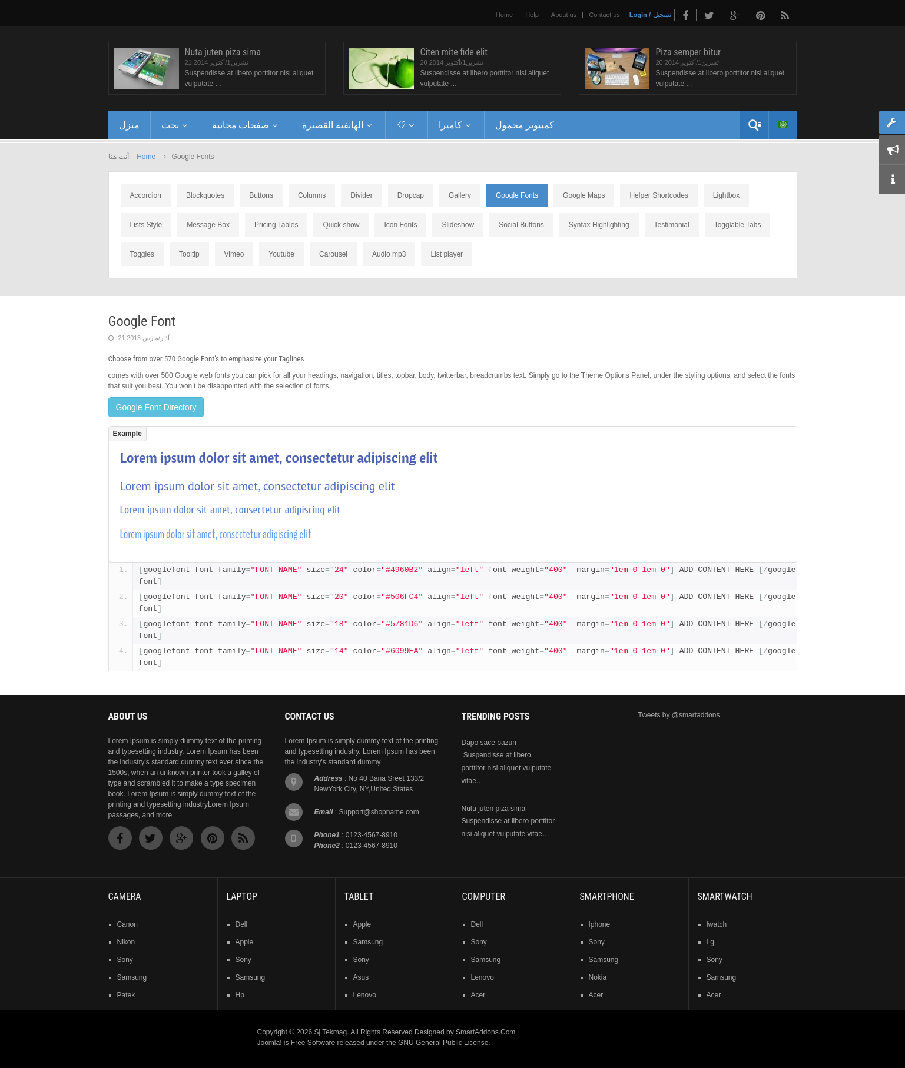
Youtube (281, 254)
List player (446, 254)
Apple (362, 924)
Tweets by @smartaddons (679, 715)
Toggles (142, 254)
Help (532, 14)
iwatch (717, 924)
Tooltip (189, 254)
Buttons (261, 195)
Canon (127, 924)
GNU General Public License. (444, 1043)
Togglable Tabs (737, 225)
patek (126, 995)
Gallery (460, 195)
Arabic (783, 124)
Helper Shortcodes (658, 195)
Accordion (145, 195)
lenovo (364, 995)
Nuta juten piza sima (223, 52)
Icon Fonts (400, 225)
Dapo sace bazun (489, 742)
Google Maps (584, 195)
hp (240, 995)
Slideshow (458, 225)
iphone (600, 924)
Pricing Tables (276, 225)
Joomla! (269, 1043)
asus (361, 977)
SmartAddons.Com (485, 1032)
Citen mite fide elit (454, 52)
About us (563, 14)
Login (638, 14)
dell (242, 924)
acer (478, 995)
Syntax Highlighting (599, 225)
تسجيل (662, 14)
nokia (598, 977)
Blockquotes (205, 195)
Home (504, 14)
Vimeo (234, 254)
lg (710, 942)
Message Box (208, 225)
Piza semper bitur (688, 52)
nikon (126, 942)
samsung (132, 977)
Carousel (333, 254)
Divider (361, 195)
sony (125, 960)
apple (245, 942)
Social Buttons (521, 225)
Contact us (604, 14)
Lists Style (146, 225)
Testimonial (671, 225)
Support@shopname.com (379, 812)
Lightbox (726, 195)
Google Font (141, 321)
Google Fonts (517, 195)
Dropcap (410, 195)
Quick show (341, 225)
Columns (312, 195)
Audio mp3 (389, 254)
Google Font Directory (156, 407)
